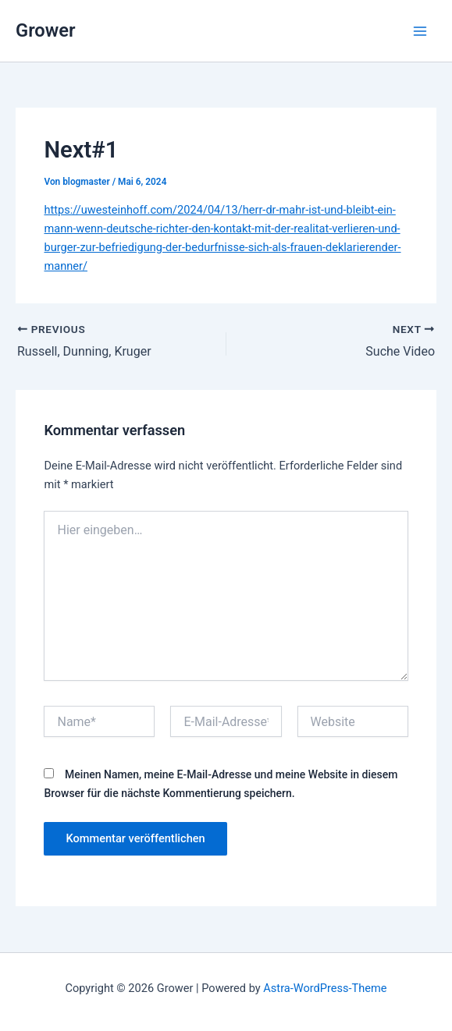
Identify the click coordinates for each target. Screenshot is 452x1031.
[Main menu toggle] (420, 31)
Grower (46, 30)
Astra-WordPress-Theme (324, 988)
